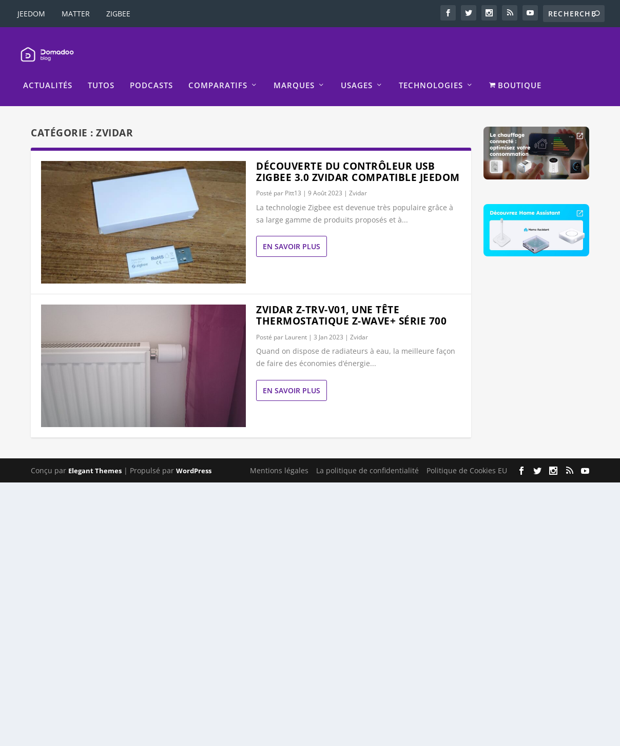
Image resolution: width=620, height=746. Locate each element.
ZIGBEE (118, 13)
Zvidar (358, 180)
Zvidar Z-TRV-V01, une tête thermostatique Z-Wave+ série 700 (351, 302)
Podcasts (151, 72)
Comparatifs (217, 72)
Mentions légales (279, 457)
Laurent (296, 323)
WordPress (193, 457)
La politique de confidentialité (367, 457)
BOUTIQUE (515, 72)
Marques (294, 72)
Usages (357, 72)
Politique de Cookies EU (467, 457)
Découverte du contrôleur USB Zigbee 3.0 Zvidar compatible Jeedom (358, 158)
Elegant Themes (95, 457)
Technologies (431, 72)
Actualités (47, 72)
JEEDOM (31, 13)
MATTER (76, 13)
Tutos (101, 72)
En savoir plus (291, 233)
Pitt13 (293, 180)
